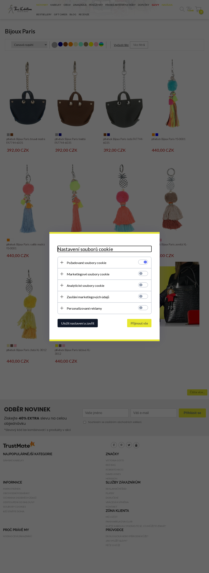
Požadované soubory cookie (86, 262)
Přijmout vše (139, 323)
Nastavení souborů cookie (85, 249)
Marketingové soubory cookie (88, 274)
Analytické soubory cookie (85, 285)
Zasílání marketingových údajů (88, 297)
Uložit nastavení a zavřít (77, 323)
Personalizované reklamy (84, 308)
